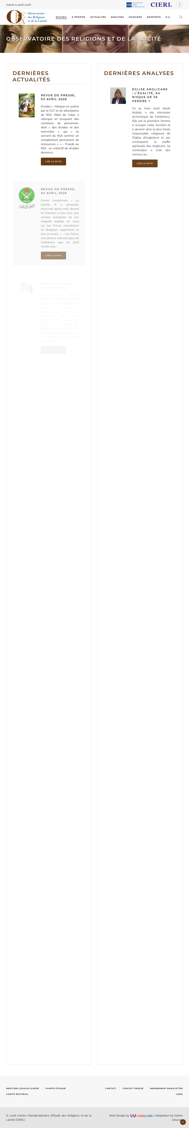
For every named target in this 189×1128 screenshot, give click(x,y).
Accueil (61, 17)
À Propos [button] (78, 17)
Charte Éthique (56, 1088)
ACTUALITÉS (98, 17)
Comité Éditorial (17, 1094)
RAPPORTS (154, 17)
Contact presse (133, 1088)
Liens (179, 1094)
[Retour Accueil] (27, 17)
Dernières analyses (139, 74)
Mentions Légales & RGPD (22, 1088)
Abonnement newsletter (166, 1088)
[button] (181, 17)
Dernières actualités (31, 76)
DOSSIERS (135, 17)
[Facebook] (179, 4)
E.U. (168, 17)
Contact (110, 1088)
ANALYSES (117, 17)
